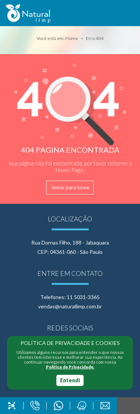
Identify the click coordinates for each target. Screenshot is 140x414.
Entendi (70, 380)
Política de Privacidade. (70, 366)
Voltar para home (70, 187)
